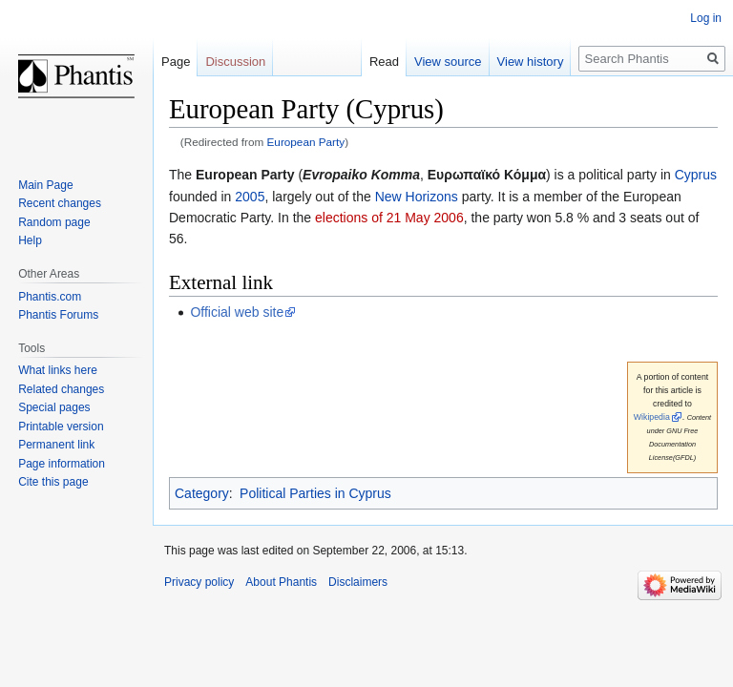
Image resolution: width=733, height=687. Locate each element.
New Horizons (416, 196)
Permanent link (56, 444)
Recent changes (59, 203)
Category (202, 493)
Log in (706, 18)
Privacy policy (199, 582)
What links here (57, 370)
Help (30, 240)
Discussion (235, 61)
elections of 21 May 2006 (389, 217)
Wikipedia (652, 417)
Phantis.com (49, 296)
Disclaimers (357, 582)
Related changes (61, 389)
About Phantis (281, 582)
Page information (61, 463)
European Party (306, 141)
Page (175, 61)
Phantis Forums (58, 315)
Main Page (45, 185)
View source (448, 61)
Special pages (54, 407)
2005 (249, 196)
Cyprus (696, 174)
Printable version (60, 426)
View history (530, 61)
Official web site (236, 312)
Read (384, 61)
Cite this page (53, 482)
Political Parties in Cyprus (315, 493)
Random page (54, 222)
